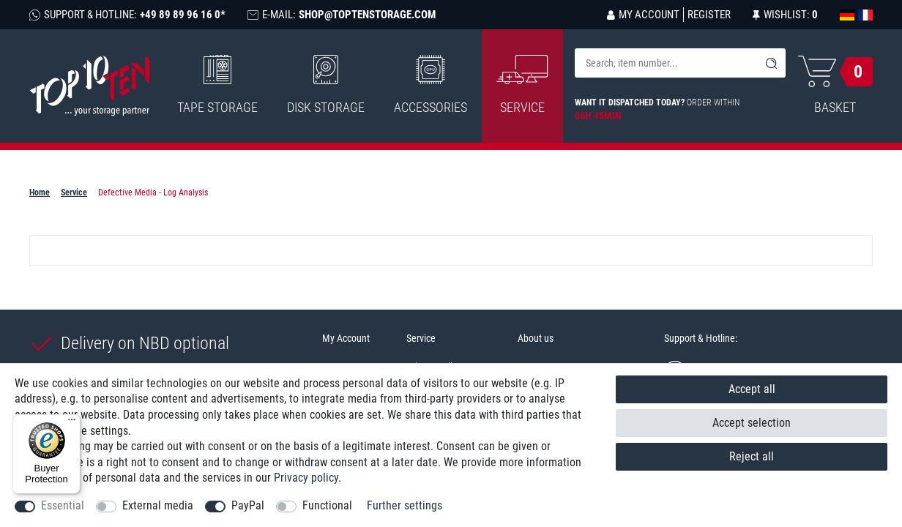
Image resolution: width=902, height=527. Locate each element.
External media (157, 505)
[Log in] (643, 14)
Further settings (404, 505)
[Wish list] (785, 14)
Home (39, 192)
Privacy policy (306, 478)
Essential (62, 505)
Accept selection (751, 423)
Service (74, 192)
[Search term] (665, 63)
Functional (327, 505)
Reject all (751, 456)
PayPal (247, 505)
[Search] (771, 63)
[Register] (707, 14)
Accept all (751, 389)
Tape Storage (217, 85)
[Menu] (72, 423)
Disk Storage (326, 85)
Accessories (430, 85)
